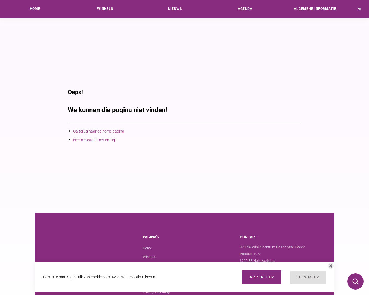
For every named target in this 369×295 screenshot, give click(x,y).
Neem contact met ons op (94, 140)
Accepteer (262, 277)
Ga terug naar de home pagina (98, 131)
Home (147, 248)
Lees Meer (308, 277)
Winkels (149, 257)
